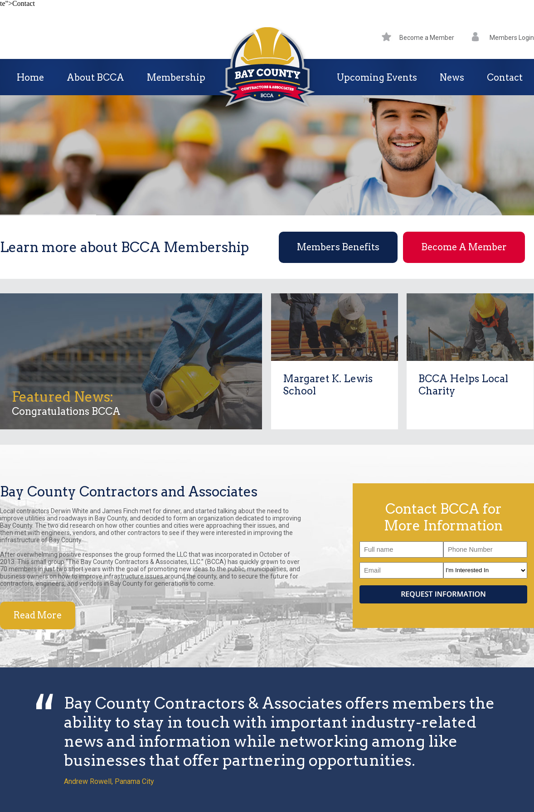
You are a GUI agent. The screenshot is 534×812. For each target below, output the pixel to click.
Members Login (503, 37)
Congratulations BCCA (66, 411)
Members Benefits (338, 247)
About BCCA (95, 77)
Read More (38, 615)
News (452, 77)
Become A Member (464, 247)
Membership (176, 77)
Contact (505, 77)
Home (30, 77)
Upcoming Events (377, 77)
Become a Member (418, 37)
